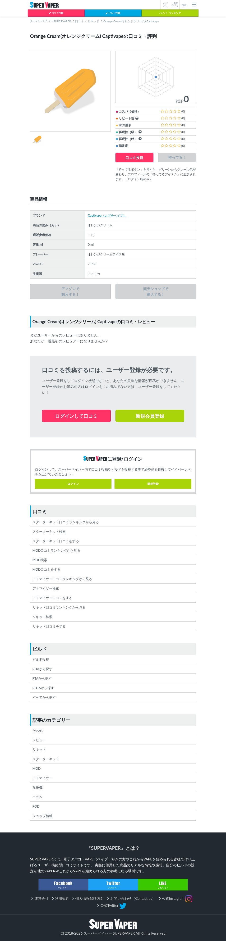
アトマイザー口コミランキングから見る (62, 579)
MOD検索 (39, 560)
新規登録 (153, 484)
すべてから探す (44, 697)
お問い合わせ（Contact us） (133, 898)
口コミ (79, 21)
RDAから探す (42, 669)
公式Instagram (177, 898)
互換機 (37, 787)
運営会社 (41, 898)
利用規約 (62, 898)
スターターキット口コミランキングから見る (65, 522)
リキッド (93, 21)
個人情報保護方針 (89, 898)
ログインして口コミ (76, 416)
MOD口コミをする (46, 569)
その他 (37, 730)
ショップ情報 (42, 816)
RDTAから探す (43, 688)
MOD (36, 768)
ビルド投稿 (113, 13)
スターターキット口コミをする (55, 541)
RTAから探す (42, 678)
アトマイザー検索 (45, 588)
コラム (37, 797)
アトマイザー (42, 778)
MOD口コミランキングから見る (56, 550)
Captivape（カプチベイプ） (107, 215)
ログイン (73, 484)
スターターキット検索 (49, 531)
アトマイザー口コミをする (52, 598)
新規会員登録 (150, 416)
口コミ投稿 (56, 13)
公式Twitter (113, 905)
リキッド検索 (42, 617)
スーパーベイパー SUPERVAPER (50, 21)
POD (36, 806)
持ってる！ (177, 157)
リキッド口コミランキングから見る (59, 607)
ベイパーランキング (170, 13)
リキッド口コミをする (49, 626)
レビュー (39, 740)
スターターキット (45, 759)
